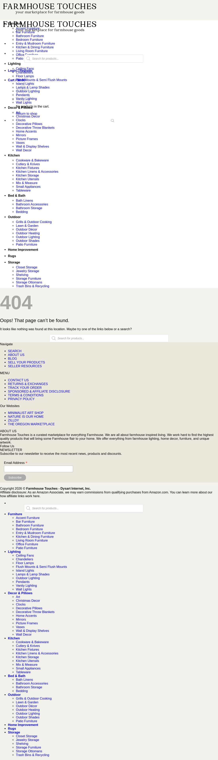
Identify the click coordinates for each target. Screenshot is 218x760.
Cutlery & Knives (28, 164)
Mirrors (21, 135)
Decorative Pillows (29, 124)
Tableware (23, 190)
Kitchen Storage (27, 175)
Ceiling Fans (25, 68)
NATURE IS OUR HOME (26, 416)
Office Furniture (27, 544)
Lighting (14, 63)
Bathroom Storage (29, 208)
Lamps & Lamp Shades (33, 87)
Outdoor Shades (28, 240)
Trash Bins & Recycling (32, 286)
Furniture (15, 23)
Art (18, 112)
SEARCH (14, 351)
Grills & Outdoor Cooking (34, 222)
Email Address (15, 463)
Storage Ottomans (29, 282)
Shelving (22, 275)
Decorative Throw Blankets (35, 127)
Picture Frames (27, 139)
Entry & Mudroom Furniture (35, 43)
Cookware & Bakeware (32, 160)
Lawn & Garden (27, 225)
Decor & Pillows (20, 107)
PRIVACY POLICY (21, 399)
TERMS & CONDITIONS (25, 395)
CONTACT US (18, 380)
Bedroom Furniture (29, 39)
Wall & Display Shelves (32, 146)
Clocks (21, 120)
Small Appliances (28, 186)
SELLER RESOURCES (25, 366)
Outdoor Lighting (28, 237)
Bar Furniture (25, 32)
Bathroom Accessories (32, 204)
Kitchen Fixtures (27, 168)
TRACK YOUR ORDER (25, 387)
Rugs (12, 256)
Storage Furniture (28, 278)
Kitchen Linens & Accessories (37, 171)
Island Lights (25, 83)
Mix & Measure (27, 183)
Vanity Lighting (26, 585)
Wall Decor (24, 150)
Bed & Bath (16, 195)
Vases (20, 142)
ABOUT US (16, 355)
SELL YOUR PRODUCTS (26, 362)
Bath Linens (24, 200)
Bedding (22, 212)
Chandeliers (24, 72)
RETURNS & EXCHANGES (28, 384)
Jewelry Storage (27, 271)
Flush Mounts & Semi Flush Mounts (41, 80)
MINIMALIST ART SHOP (26, 413)
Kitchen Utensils (27, 179)
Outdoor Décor (26, 229)
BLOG (12, 358)
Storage (14, 262)
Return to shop (26, 113)
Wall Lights (24, 102)
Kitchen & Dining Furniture (35, 47)
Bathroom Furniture (30, 36)
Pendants (23, 582)
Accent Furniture (28, 28)
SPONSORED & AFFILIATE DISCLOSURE (39, 391)
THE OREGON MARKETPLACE (31, 424)
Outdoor (14, 217)
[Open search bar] (112, 120)
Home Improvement (23, 249)
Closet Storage (26, 267)
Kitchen (14, 155)
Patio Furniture (26, 244)
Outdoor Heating (28, 233)
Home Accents (26, 131)
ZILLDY (13, 420)
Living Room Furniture (32, 51)
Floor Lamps (25, 76)
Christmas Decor (28, 116)
